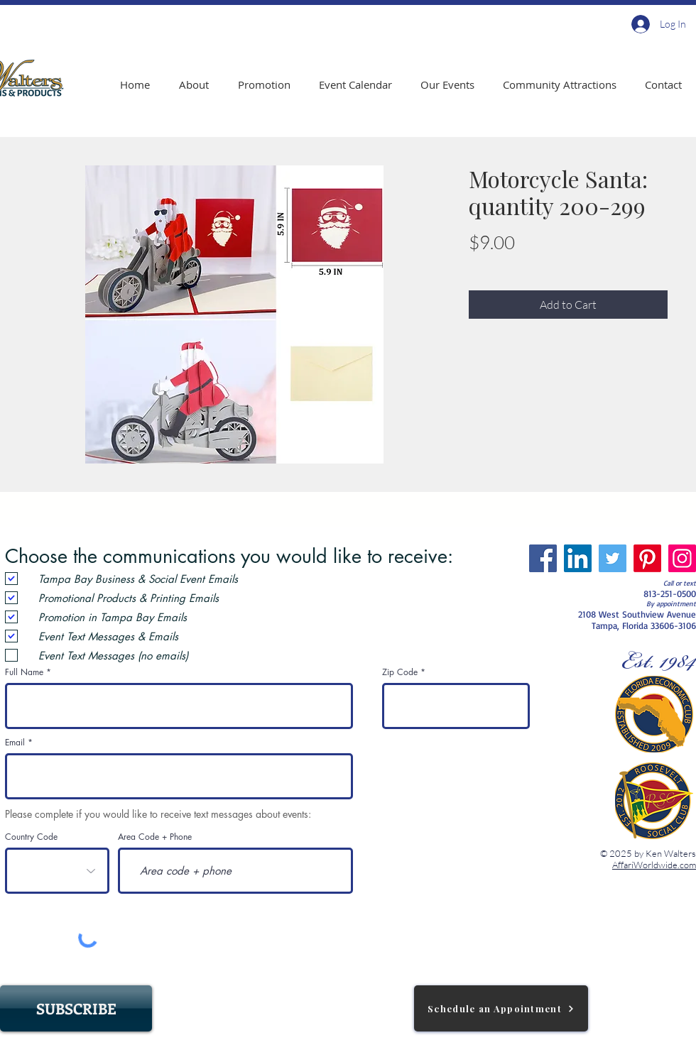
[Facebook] (543, 558)
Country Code (31, 837)
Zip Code (400, 672)
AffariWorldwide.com (654, 864)
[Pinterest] (647, 558)
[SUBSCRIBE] (76, 1008)
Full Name (24, 672)
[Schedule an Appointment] (501, 1008)
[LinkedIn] (578, 558)
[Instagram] (682, 558)
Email (15, 742)
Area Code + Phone (155, 837)
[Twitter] (612, 558)
